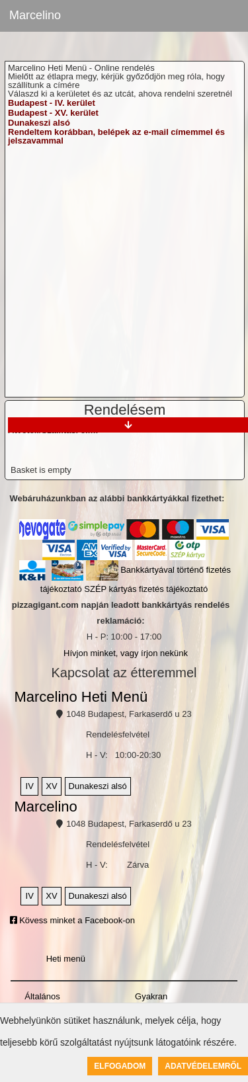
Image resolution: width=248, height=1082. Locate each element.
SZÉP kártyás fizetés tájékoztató (146, 589)
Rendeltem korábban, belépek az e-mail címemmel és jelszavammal (116, 136)
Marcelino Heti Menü (80, 696)
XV (51, 786)
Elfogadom (119, 1066)
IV (30, 786)
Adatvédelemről (203, 1066)
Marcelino (35, 15)
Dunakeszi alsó (39, 123)
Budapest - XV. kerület (53, 113)
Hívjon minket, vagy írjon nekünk (125, 653)
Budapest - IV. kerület (51, 103)
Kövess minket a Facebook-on (72, 920)
